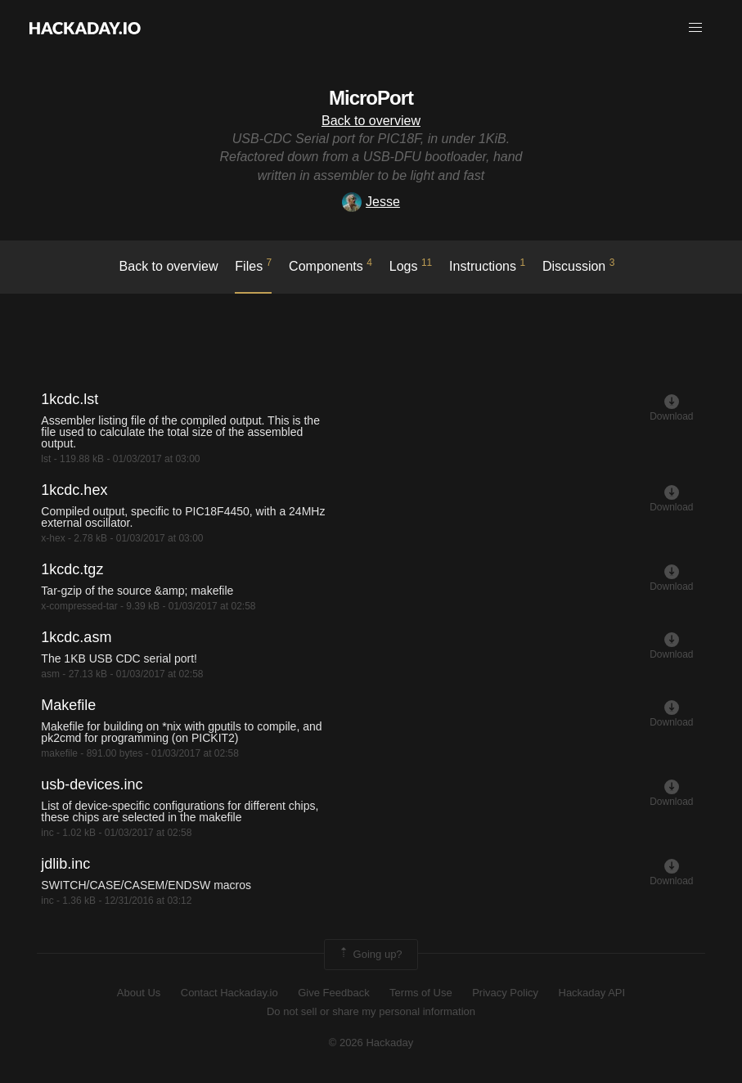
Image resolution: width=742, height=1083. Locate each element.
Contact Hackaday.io (229, 992)
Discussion (578, 265)
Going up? (369, 955)
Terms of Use (420, 992)
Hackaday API (592, 992)
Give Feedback (333, 992)
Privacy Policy (505, 992)
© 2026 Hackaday (371, 1042)
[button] (695, 28)
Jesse (371, 202)
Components (330, 265)
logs (411, 265)
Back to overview (371, 121)
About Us (138, 992)
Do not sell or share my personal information (371, 1011)
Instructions (487, 265)
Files (253, 265)
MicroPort (371, 98)
